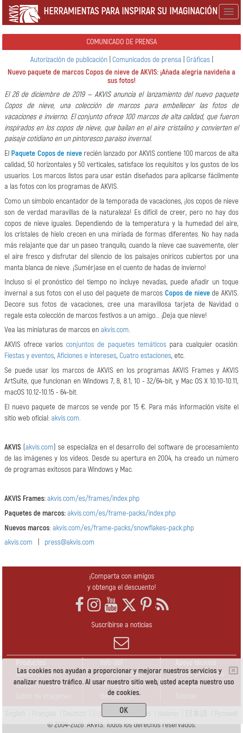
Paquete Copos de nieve (46, 153)
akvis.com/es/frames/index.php (93, 498)
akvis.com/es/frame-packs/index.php (121, 513)
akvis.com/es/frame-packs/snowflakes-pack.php (123, 528)
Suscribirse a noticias (121, 635)
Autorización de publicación (68, 59)
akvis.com (115, 329)
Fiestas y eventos (29, 355)
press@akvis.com (70, 542)
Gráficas (198, 59)
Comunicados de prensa (146, 59)
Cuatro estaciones (145, 355)
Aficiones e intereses (86, 355)
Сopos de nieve (187, 293)
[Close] (233, 670)
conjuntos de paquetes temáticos (116, 344)
